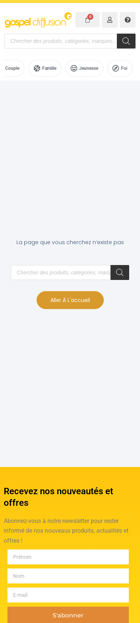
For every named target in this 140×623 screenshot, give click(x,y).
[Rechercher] (126, 41)
